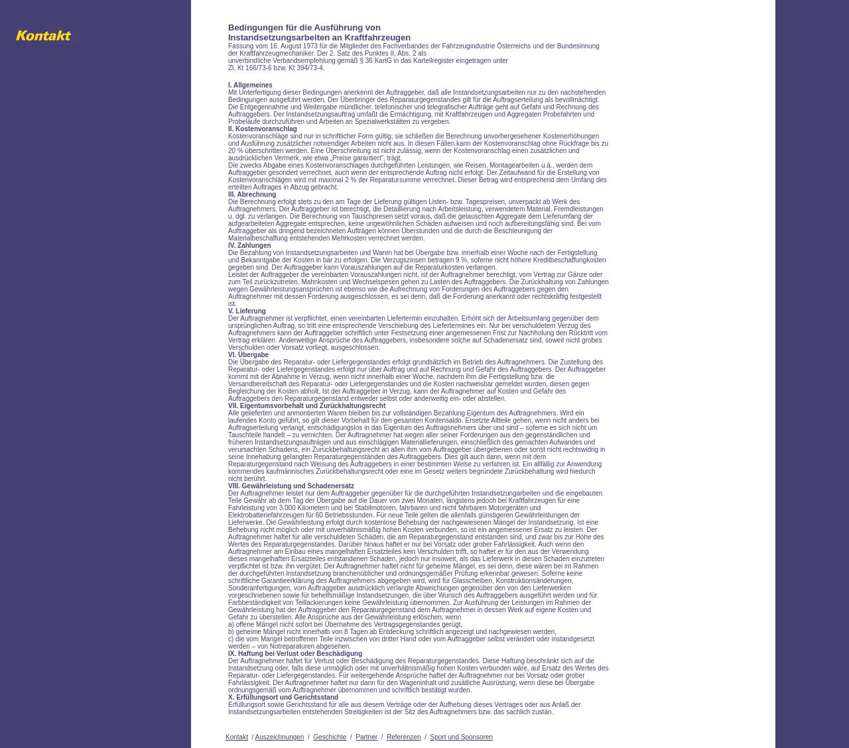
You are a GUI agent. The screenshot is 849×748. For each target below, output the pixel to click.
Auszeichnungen (279, 737)
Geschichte (329, 737)
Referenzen (404, 737)
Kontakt (237, 737)
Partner (366, 737)
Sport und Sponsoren (461, 737)
